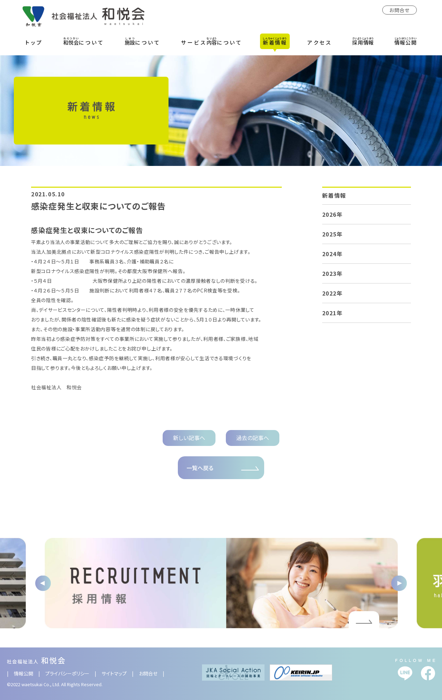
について (83, 41)
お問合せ (399, 10)
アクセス (319, 42)
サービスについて (211, 41)
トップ (34, 42)
